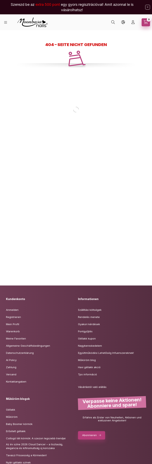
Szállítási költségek (90, 309)
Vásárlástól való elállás (92, 386)
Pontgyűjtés (85, 331)
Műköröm (12, 416)
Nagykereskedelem (90, 345)
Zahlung (11, 367)
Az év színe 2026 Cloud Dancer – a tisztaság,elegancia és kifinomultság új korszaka (34, 446)
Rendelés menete (89, 317)
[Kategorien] (5, 22)
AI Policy (11, 360)
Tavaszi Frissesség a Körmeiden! (26, 455)
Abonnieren (89, 435)
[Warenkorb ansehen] (146, 22)
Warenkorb (13, 331)
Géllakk (10, 409)
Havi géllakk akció (89, 367)
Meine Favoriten (16, 338)
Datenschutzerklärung (20, 352)
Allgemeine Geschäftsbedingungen (28, 345)
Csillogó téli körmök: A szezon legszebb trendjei (36, 438)
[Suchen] (113, 22)
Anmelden (12, 309)
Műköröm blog (87, 360)
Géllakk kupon (87, 338)
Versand (11, 374)
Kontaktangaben (16, 381)
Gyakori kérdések (89, 324)
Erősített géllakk (16, 431)
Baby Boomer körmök (19, 424)
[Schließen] (147, 7)
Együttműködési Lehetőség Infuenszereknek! (106, 352)
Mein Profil (12, 324)
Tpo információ (87, 374)
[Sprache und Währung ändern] (123, 22)
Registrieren (13, 317)
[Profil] (133, 22)
